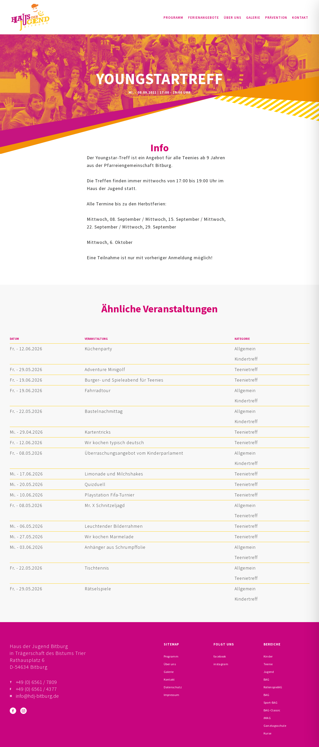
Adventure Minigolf (105, 369)
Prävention (276, 17)
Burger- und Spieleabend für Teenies (124, 380)
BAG (266, 679)
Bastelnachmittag (104, 411)
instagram (221, 664)
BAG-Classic (272, 710)
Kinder (268, 656)
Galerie (253, 17)
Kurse (268, 733)
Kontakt (300, 17)
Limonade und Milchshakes (114, 474)
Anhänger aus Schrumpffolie (115, 547)
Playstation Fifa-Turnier (109, 495)
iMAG (267, 718)
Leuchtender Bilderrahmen (114, 526)
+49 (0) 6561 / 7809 (36, 682)
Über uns (232, 17)
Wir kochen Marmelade (109, 537)
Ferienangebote (203, 17)
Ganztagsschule (275, 726)
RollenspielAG (273, 687)
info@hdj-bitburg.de (37, 696)
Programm (173, 17)
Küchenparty (98, 349)
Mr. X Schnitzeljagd (105, 505)
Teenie (268, 664)
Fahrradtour (98, 390)
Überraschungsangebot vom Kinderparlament (134, 453)
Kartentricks (98, 432)
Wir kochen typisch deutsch (114, 442)
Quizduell (95, 484)
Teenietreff (246, 369)
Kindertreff (246, 359)
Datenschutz (173, 687)
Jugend (269, 672)
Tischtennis (97, 568)
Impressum (171, 695)
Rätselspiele (98, 589)
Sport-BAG (271, 702)
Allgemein (245, 349)
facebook (220, 656)
